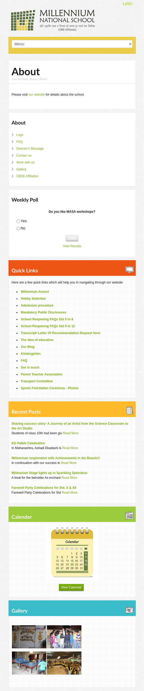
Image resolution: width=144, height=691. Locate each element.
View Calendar (71, 587)
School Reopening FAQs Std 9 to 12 (48, 326)
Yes (24, 221)
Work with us (25, 162)
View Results (72, 246)
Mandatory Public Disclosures (43, 312)
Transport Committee (37, 381)
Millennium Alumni (35, 292)
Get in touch (30, 367)
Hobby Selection (33, 298)
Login (128, 3)
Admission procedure (37, 305)
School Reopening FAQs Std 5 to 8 (47, 319)
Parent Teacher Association (42, 374)
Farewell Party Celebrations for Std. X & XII (44, 488)
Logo (20, 135)
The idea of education (37, 340)
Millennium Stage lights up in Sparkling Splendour (50, 473)
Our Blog (27, 347)
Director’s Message (30, 148)
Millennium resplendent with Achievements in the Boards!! (56, 458)
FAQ (19, 142)
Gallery (21, 169)
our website (37, 94)
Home (33, 79)
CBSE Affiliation (27, 176)
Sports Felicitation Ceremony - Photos (50, 388)
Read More (70, 433)
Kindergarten (31, 354)
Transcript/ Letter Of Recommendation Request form (60, 333)
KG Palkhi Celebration (28, 443)
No (23, 228)
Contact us (24, 155)
